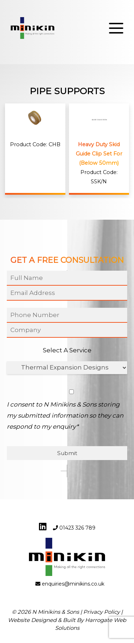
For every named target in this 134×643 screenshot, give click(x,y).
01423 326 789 (77, 528)
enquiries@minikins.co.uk (73, 584)
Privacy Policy (101, 611)
